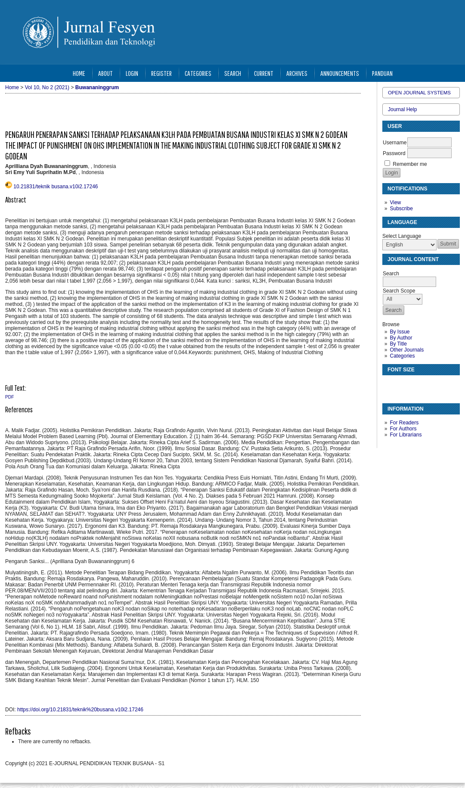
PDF (9, 397)
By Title (398, 344)
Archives (296, 73)
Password (394, 153)
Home (79, 73)
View (395, 202)
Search (232, 73)
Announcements (339, 73)
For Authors (403, 429)
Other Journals (407, 350)
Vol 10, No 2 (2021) (47, 87)
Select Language (401, 236)
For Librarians (406, 435)
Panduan (382, 73)
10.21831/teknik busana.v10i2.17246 (55, 187)
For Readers (404, 423)
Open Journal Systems (419, 92)
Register (161, 73)
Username (394, 143)
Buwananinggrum (97, 87)
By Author (401, 338)
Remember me (410, 164)
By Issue (399, 332)
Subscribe (401, 209)
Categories (402, 356)
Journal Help (402, 109)
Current (263, 73)
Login (132, 73)
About (105, 73)
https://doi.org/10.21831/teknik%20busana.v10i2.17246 (80, 710)
